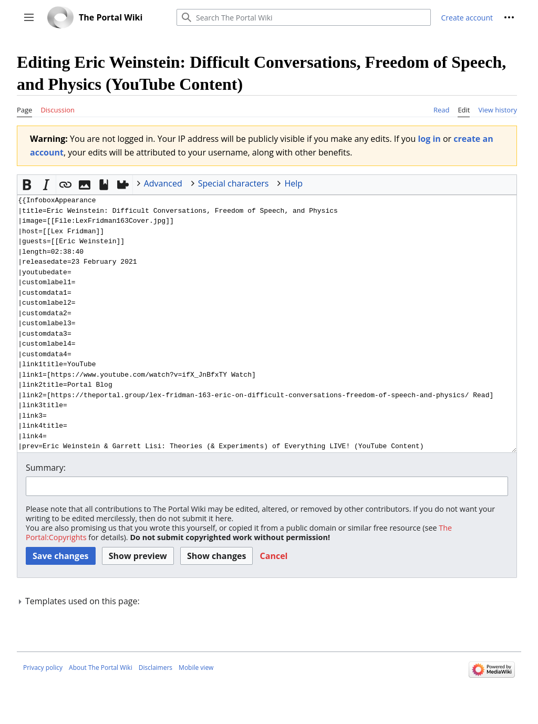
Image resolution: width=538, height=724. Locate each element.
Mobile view (196, 667)
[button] (29, 17)
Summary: (46, 467)
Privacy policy (43, 667)
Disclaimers (155, 667)
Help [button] (293, 183)
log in (429, 138)
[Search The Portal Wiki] (304, 17)
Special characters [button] (233, 183)
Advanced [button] (163, 183)
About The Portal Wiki (100, 667)
